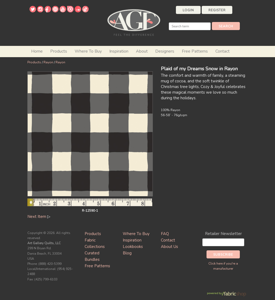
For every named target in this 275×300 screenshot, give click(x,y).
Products (34, 62)
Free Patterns (195, 51)
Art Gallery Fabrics (134, 22)
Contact (222, 51)
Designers (164, 51)
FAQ (165, 233)
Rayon (48, 62)
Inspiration (118, 51)
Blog (127, 253)
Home (37, 51)
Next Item (36, 216)
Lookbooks (133, 246)
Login (188, 10)
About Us (169, 246)
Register (217, 10)
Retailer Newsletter (223, 233)
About (142, 51)
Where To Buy (136, 233)
